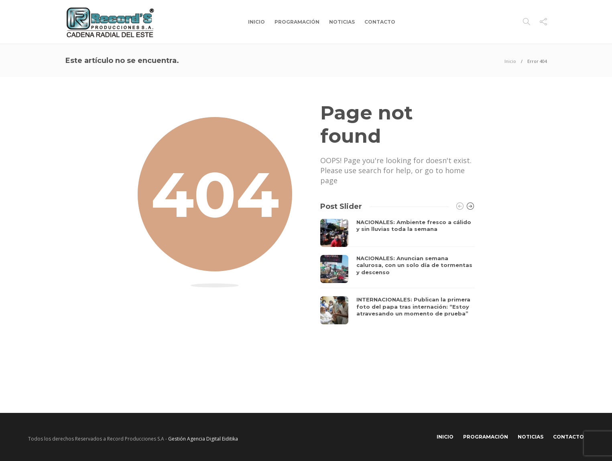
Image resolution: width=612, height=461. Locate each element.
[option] (397, 272)
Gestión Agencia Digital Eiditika (203, 438)
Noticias (342, 22)
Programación (296, 22)
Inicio (256, 22)
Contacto (379, 22)
